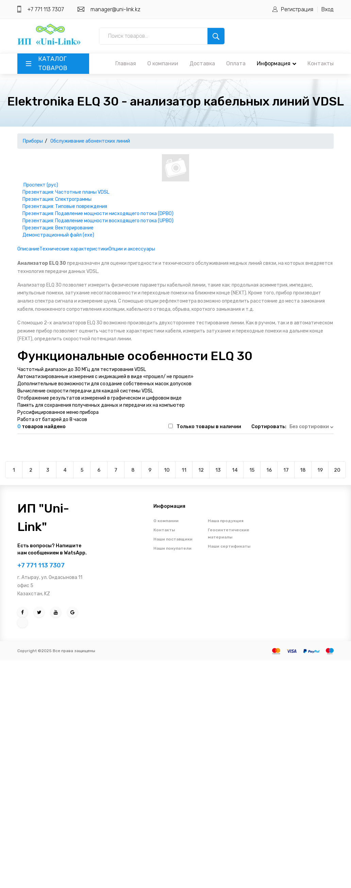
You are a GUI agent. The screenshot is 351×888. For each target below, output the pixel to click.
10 (167, 470)
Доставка (202, 63)
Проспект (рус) (40, 185)
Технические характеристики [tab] (73, 249)
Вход (327, 9)
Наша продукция (226, 520)
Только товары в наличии (209, 427)
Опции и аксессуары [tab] (131, 249)
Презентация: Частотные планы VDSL (65, 192)
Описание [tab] (28, 249)
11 (184, 470)
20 (337, 470)
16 (269, 470)
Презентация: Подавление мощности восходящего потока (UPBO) (97, 221)
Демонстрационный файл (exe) (58, 235)
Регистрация (297, 9)
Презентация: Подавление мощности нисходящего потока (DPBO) (97, 213)
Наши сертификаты (229, 546)
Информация (276, 63)
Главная (125, 63)
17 (286, 470)
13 (218, 470)
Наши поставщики (173, 539)
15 (251, 470)
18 (303, 470)
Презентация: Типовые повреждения (64, 206)
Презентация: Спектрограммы (56, 199)
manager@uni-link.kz (115, 9)
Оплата (236, 63)
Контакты (320, 63)
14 (235, 470)
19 (320, 470)
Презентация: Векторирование (58, 228)
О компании (162, 63)
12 (201, 470)
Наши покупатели (172, 548)
